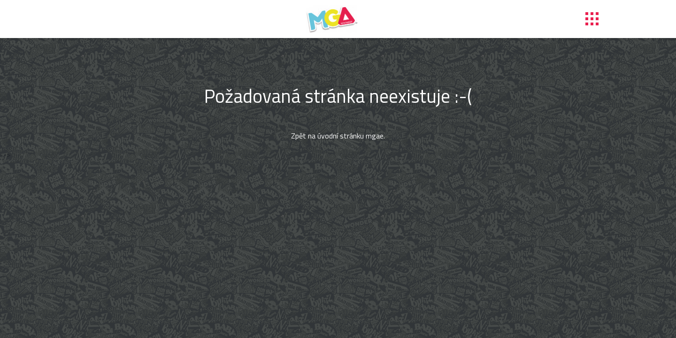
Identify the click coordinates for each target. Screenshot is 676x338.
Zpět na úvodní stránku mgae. (338, 135)
